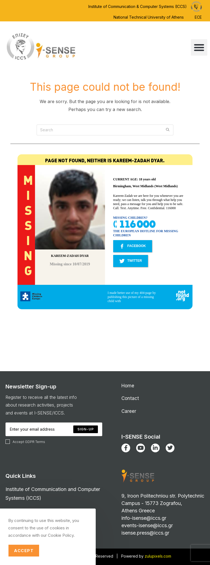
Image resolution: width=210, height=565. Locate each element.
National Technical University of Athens (148, 17)
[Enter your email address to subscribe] (53, 429)
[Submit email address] (85, 429)
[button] (199, 47)
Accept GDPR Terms (25, 441)
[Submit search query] (167, 129)
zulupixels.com (158, 556)
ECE (198, 17)
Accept (24, 550)
